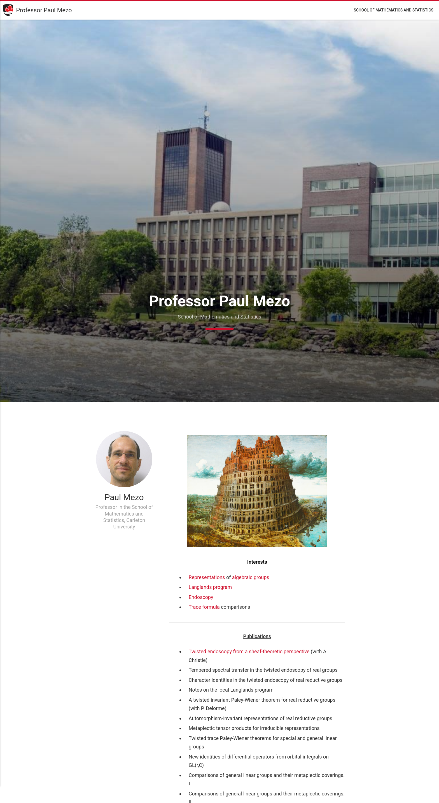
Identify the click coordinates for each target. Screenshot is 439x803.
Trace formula (204, 607)
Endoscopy (201, 597)
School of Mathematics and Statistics (393, 10)
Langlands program (210, 587)
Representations (207, 577)
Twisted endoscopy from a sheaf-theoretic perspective (249, 651)
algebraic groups (250, 577)
